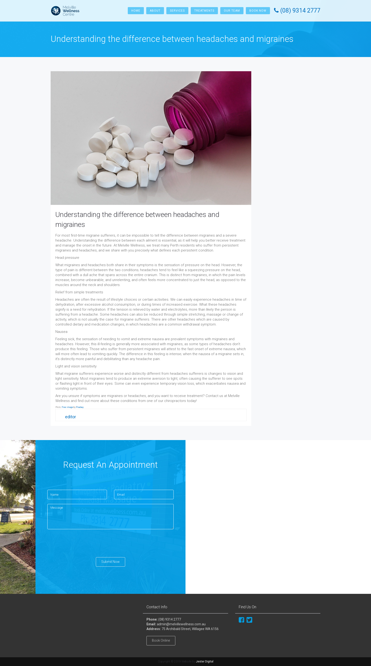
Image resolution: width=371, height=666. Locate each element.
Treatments (204, 10)
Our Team (232, 10)
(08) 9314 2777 (169, 619)
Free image (67, 407)
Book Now (257, 10)
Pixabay (80, 407)
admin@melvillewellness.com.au (181, 624)
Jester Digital (204, 661)
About (155, 10)
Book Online (161, 640)
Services (177, 10)
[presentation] (83, 543)
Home (135, 10)
